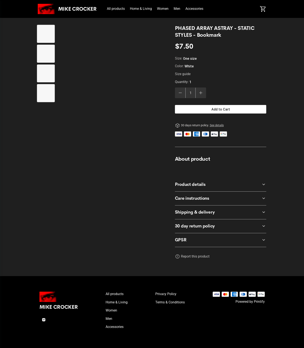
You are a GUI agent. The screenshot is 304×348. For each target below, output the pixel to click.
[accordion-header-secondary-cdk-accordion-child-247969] (220, 212)
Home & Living (141, 9)
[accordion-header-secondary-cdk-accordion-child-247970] (220, 240)
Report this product (195, 256)
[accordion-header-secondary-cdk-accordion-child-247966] (220, 226)
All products (116, 9)
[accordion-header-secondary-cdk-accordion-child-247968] (220, 198)
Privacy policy (165, 294)
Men (177, 9)
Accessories (194, 9)
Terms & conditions (170, 302)
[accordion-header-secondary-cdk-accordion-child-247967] (220, 184)
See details (217, 125)
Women (163, 9)
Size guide (183, 74)
